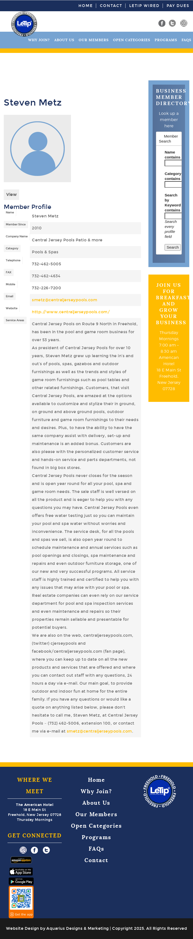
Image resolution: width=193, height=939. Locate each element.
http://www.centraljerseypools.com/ (71, 312)
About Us (64, 40)
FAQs (186, 40)
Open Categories (131, 40)
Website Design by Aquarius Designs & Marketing (57, 928)
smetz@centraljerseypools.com (64, 300)
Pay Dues (178, 5)
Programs (166, 40)
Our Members (94, 40)
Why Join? (39, 40)
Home (85, 5)
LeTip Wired (144, 5)
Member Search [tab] (168, 138)
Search (173, 247)
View (11, 194)
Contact (111, 5)
